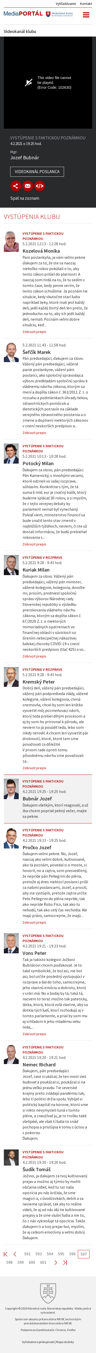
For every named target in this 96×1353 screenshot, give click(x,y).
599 (21, 1262)
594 (50, 1253)
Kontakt (86, 3)
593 (39, 1253)
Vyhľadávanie (66, 3)
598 (9, 1262)
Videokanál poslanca (37, 171)
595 (61, 1253)
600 (32, 1262)
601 (43, 1262)
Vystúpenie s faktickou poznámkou (43, 236)
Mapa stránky (65, 1342)
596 (72, 1253)
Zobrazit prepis (34, 331)
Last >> (62, 1262)
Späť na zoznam (24, 198)
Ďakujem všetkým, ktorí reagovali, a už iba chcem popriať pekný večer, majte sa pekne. (55, 811)
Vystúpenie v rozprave (42, 557)
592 (27, 1253)
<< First (9, 1254)
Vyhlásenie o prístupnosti (38, 1342)
